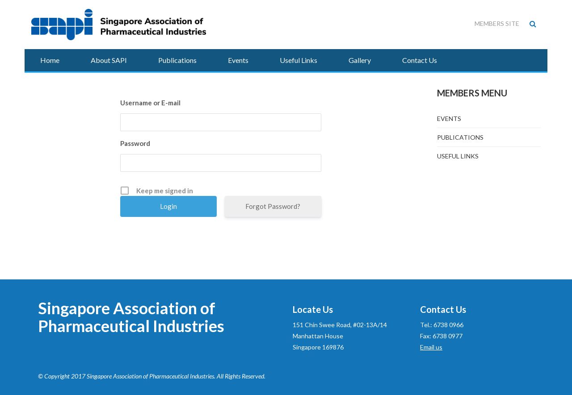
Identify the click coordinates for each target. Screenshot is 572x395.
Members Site (497, 23)
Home (49, 60)
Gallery (360, 60)
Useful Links (298, 60)
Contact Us (419, 60)
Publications (177, 60)
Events (238, 60)
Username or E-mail (150, 103)
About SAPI (109, 60)
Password (135, 143)
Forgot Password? (272, 206)
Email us (431, 347)
